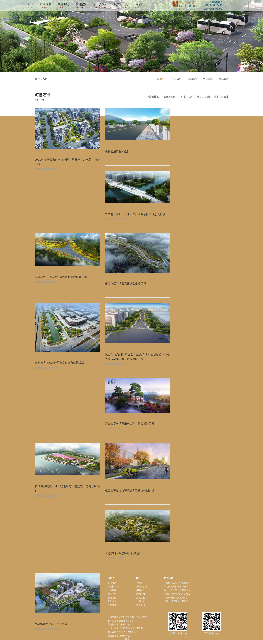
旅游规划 (192, 78)
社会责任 (140, 582)
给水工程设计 (204, 96)
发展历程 (112, 594)
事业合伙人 (100, 6)
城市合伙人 (121, 6)
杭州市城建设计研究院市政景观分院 (125, 628)
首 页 (30, 6)
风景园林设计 (154, 96)
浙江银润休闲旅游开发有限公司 (123, 632)
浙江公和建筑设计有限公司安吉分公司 (183, 601)
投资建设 (223, 78)
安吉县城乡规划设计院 (119, 635)
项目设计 (161, 78)
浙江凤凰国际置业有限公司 (121, 621)
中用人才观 (141, 586)
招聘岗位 (140, 601)
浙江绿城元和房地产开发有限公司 (180, 594)
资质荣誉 (112, 605)
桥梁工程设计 (187, 96)
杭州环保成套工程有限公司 (177, 590)
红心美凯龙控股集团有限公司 (178, 586)
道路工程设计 (171, 96)
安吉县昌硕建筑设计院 (119, 624)
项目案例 (81, 6)
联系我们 (140, 605)
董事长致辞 (113, 586)
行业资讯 (45, 6)
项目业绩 (63, 6)
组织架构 (112, 590)
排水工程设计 (221, 96)
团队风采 (140, 597)
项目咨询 (176, 78)
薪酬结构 (140, 594)
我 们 (138, 6)
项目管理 (208, 78)
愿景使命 (112, 597)
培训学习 (140, 590)
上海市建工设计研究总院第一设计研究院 (128, 617)
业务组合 (112, 601)
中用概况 (112, 582)
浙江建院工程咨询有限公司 (177, 582)
